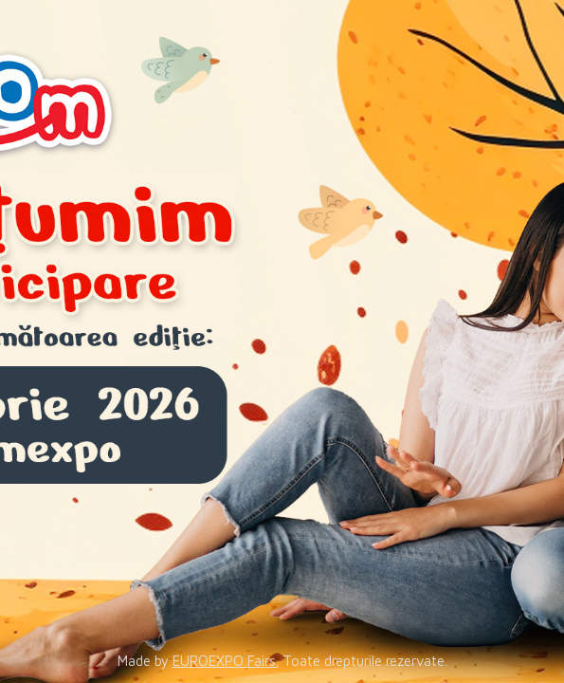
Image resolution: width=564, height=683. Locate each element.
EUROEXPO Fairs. (226, 661)
